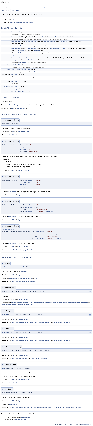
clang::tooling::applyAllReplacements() (23, 281)
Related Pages (13, 7)
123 (13, 355)
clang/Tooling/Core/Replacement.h (21, 23)
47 (13, 170)
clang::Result (13, 404)
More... (15, 19)
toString (14, 74)
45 (13, 131)
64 (13, 379)
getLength (14, 89)
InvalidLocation (14, 135)
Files (43, 7)
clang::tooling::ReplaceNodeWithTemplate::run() (17, 304)
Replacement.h (21, 108)
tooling (8, 10)
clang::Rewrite (27, 278)
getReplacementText (18, 91)
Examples (49, 7)
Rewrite (27, 70)
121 (13, 337)
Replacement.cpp (23, 131)
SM (37, 278)
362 (13, 246)
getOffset (14, 86)
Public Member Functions (77, 13)
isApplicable (16, 65)
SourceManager (31, 42)
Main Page (4, 7)
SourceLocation (49, 42)
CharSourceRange (54, 48)
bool (9, 65)
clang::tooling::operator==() (79, 302)
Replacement (15, 10)
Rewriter (20, 70)
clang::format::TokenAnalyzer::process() (68, 407)
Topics (20, 7)
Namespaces (27, 7)
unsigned (40, 37)
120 (13, 299)
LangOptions (20, 50)
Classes (36, 7)
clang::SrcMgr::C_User (16, 278)
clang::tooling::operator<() (61, 302)
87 (13, 401)
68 (13, 275)
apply (13, 70)
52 (13, 195)
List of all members (88, 13)
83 (12, 108)
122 (13, 319)
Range (64, 48)
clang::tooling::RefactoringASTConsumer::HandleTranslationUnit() (31, 302)
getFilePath (15, 81)
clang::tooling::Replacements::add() (22, 322)
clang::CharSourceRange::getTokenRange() (22, 250)
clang (2, 10)
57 (13, 220)
